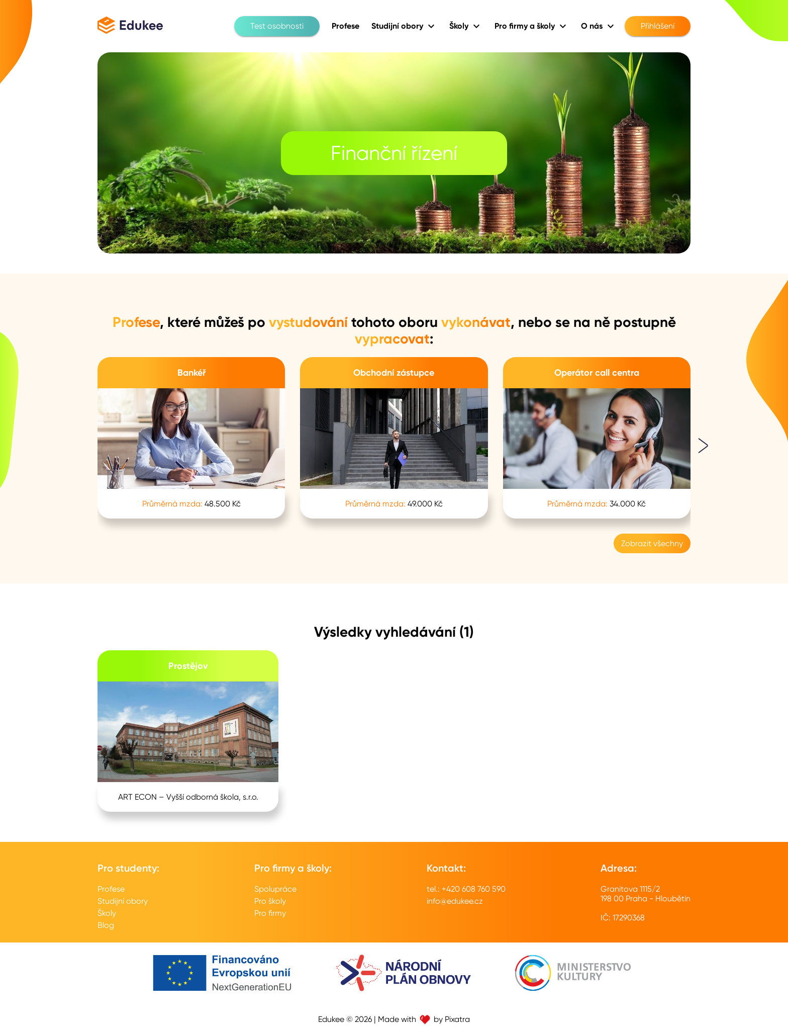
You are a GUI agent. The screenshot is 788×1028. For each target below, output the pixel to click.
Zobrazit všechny (652, 543)
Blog (105, 925)
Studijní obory (122, 901)
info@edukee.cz (455, 901)
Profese (111, 889)
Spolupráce (275, 889)
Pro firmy (270, 913)
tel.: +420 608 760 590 (466, 889)
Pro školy (270, 901)
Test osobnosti (277, 26)
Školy (106, 913)
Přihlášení (658, 26)
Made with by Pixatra (424, 1019)
